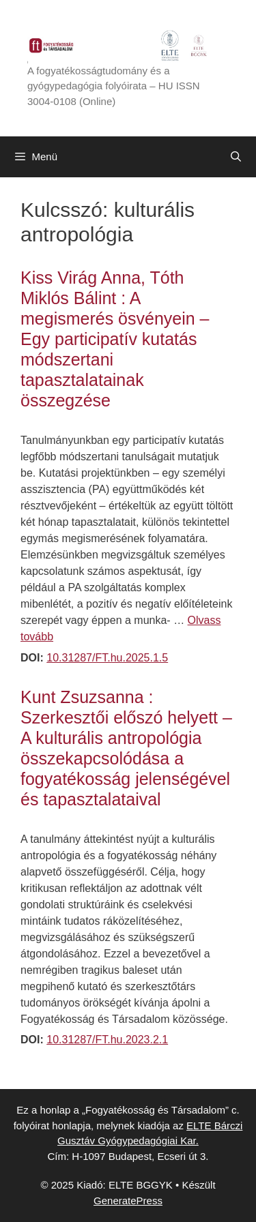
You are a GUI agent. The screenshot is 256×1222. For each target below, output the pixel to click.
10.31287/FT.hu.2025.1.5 (107, 658)
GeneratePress (128, 1200)
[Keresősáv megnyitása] (236, 156)
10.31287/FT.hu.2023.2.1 (107, 1039)
